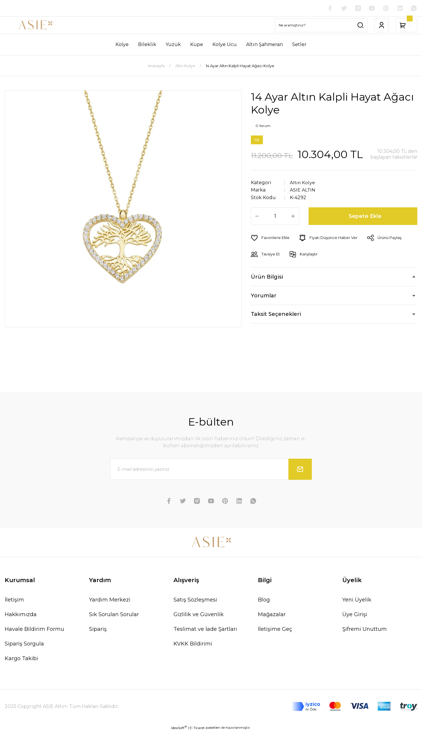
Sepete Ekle (365, 216)
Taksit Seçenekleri (276, 314)
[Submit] (300, 469)
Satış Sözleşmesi (195, 600)
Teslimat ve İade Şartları (205, 629)
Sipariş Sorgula (24, 643)
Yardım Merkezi (109, 600)
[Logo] (35, 25)
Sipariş (98, 629)
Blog (264, 600)
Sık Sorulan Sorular (114, 614)
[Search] (321, 25)
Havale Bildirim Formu (34, 629)
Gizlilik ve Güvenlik (198, 614)
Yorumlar (263, 295)
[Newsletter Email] (211, 469)
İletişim (14, 600)
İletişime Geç (275, 629)
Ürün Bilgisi (267, 276)
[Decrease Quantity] (257, 215)
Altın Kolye (303, 182)
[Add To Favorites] (270, 237)
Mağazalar (272, 614)
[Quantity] (275, 215)
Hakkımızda (21, 614)
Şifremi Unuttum (364, 629)
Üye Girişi (354, 614)
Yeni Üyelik (356, 600)
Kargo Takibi (21, 658)
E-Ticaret (197, 728)
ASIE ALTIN (303, 190)
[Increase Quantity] (293, 215)
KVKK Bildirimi (192, 643)
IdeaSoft (179, 727)
